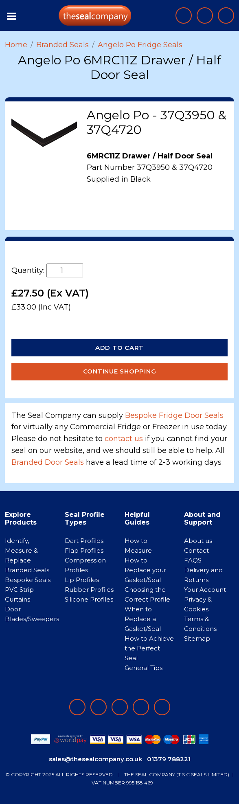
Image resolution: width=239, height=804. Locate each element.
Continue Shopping (119, 371)
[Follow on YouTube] (162, 707)
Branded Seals (62, 44)
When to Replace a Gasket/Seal (143, 619)
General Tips (143, 668)
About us (198, 541)
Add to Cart (119, 347)
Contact (196, 550)
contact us (124, 438)
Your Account (205, 589)
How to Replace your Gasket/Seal (145, 570)
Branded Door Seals (47, 462)
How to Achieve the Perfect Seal (149, 648)
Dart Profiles (84, 541)
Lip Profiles (82, 580)
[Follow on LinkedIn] (98, 707)
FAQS (193, 560)
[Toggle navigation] (12, 15)
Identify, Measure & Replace (21, 550)
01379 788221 (169, 759)
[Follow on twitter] (141, 707)
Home (16, 44)
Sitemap (197, 638)
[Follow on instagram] (120, 707)
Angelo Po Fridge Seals (140, 44)
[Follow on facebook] (77, 707)
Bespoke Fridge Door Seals (174, 415)
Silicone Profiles (89, 599)
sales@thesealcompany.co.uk (95, 759)
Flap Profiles (84, 550)
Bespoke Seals (27, 580)
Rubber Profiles (89, 589)
